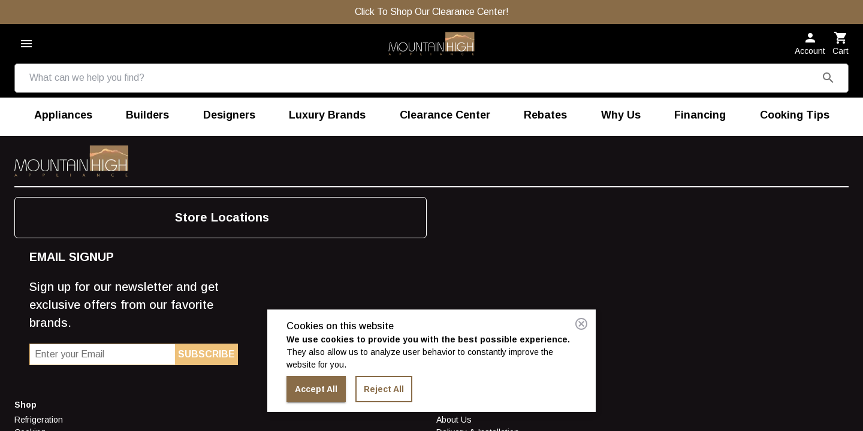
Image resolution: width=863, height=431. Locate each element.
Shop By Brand (42, 305)
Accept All (316, 389)
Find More (303, 190)
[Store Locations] (594, 54)
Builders (297, 230)
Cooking (30, 217)
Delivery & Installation (190, 217)
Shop (25, 190)
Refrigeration (38, 205)
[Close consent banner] (581, 323)
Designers (302, 242)
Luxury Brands (42, 293)
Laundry (29, 230)
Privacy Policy (175, 267)
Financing (167, 230)
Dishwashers (39, 242)
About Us (166, 205)
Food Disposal (42, 280)
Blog (290, 205)
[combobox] (137, 54)
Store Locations (520, 204)
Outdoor (30, 255)
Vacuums (31, 267)
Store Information (186, 190)
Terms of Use (174, 255)
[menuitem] (63, 103)
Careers (164, 242)
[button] (773, 54)
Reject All (384, 389)
